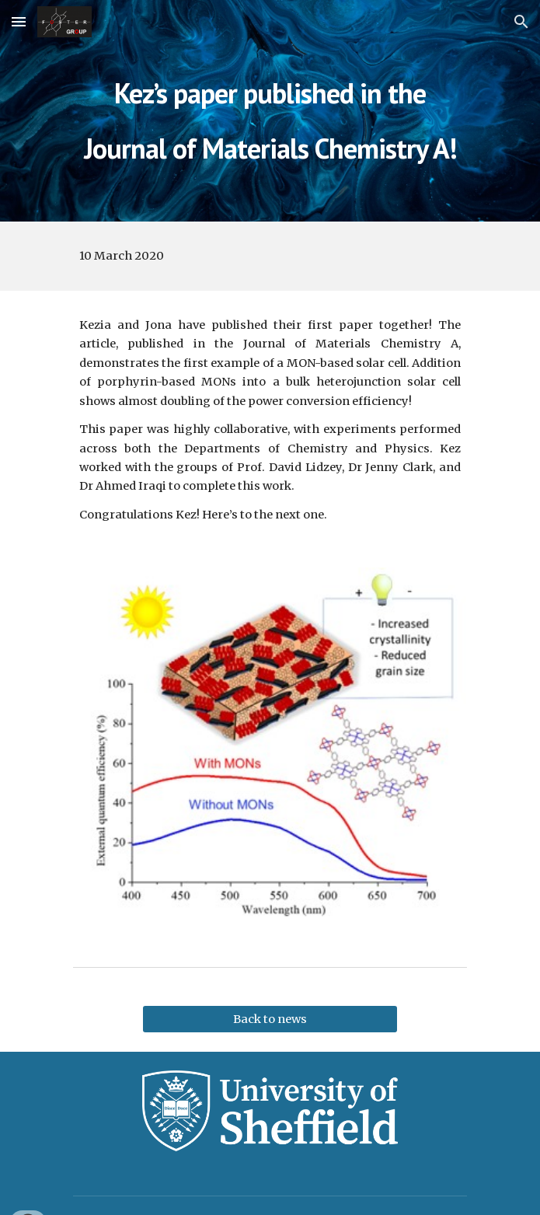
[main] (270, 111)
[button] (18, 21)
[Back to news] (270, 1019)
